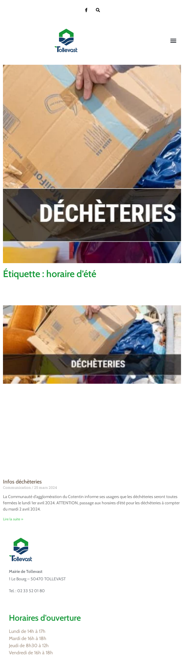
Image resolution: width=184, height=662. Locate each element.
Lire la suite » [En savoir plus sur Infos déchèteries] (13, 519)
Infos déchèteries (22, 481)
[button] (173, 40)
